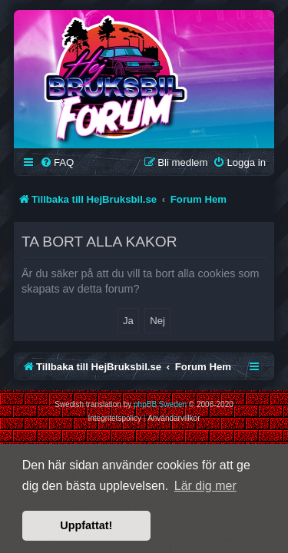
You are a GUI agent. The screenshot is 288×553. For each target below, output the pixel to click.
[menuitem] (57, 162)
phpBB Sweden (160, 404)
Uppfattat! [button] (86, 525)
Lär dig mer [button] (205, 485)
